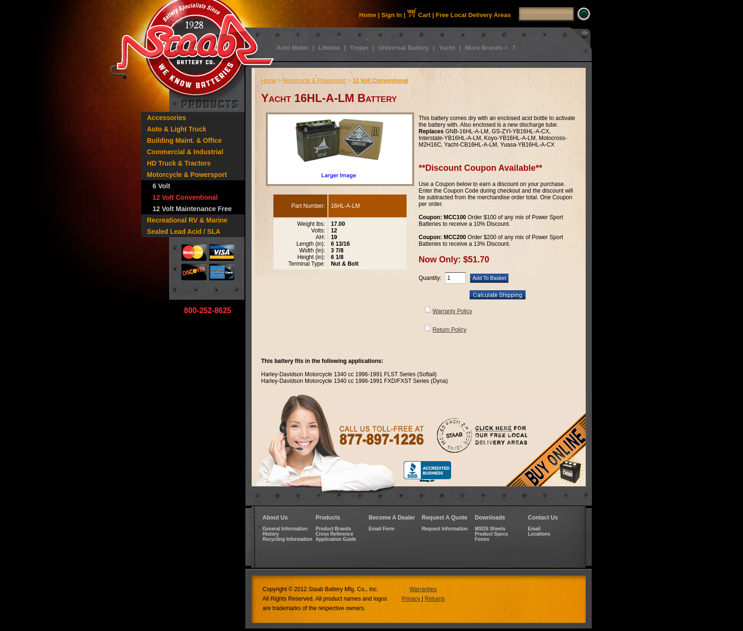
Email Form (381, 528)
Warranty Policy (452, 311)
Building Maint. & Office (184, 140)
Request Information (445, 528)
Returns (435, 598)
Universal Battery (403, 47)
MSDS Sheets (490, 528)
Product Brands (333, 528)
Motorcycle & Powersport (187, 174)
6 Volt (161, 186)
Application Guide (336, 539)
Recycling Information (287, 539)
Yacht (447, 47)
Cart (419, 15)
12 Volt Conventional (185, 197)
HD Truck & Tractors (179, 163)
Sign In (391, 15)
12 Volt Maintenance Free (192, 209)
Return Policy (449, 329)
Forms (482, 539)
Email (534, 528)
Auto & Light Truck (176, 129)
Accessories (166, 117)
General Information (285, 528)
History (271, 534)
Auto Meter (292, 47)
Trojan (359, 47)
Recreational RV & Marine (187, 220)
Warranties (423, 589)
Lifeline (329, 47)
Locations (539, 534)
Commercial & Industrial (185, 152)
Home (367, 15)
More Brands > (486, 47)
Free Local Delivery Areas (473, 15)
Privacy (411, 598)
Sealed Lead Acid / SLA (183, 231)
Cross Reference (334, 534)
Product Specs (491, 534)
